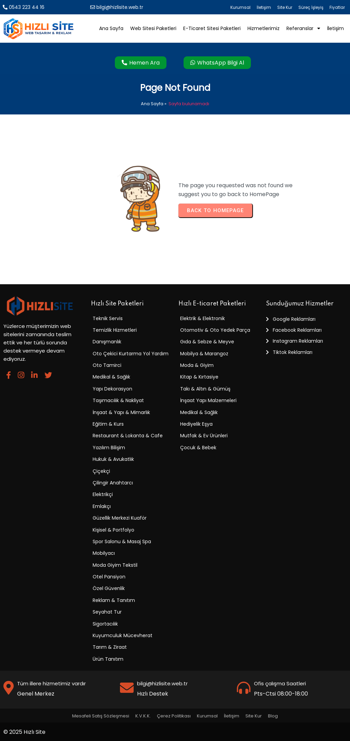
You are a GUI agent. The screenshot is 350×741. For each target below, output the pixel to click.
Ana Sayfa (152, 103)
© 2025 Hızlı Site (24, 732)
